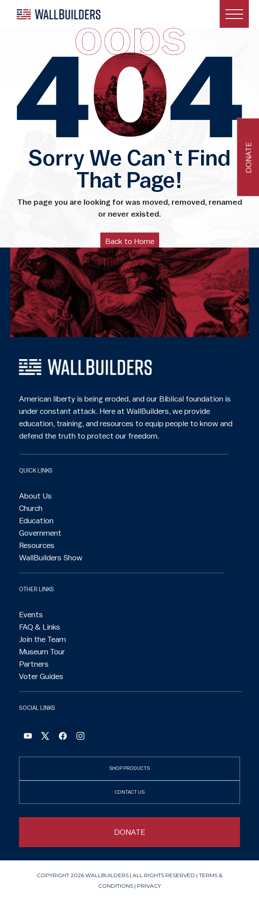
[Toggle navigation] (234, 14)
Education (36, 521)
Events (31, 615)
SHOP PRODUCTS (129, 768)
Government (40, 533)
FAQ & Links (39, 627)
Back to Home (129, 241)
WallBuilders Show (51, 558)
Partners (34, 664)
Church (30, 508)
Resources (36, 545)
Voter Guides (41, 676)
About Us (35, 496)
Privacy (149, 885)
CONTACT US (130, 792)
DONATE (129, 832)
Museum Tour (42, 652)
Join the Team (42, 639)
